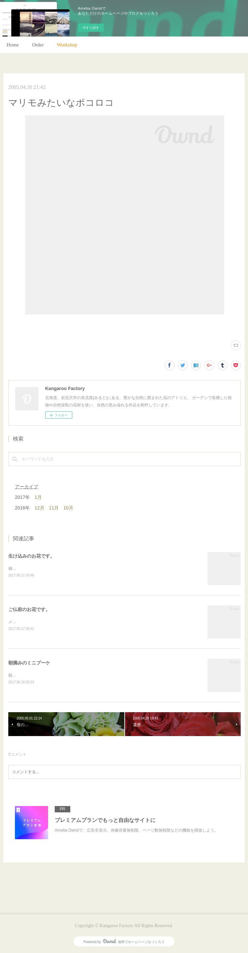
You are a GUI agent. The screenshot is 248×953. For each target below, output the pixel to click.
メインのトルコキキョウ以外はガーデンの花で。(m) (55, 622)
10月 (68, 508)
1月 (38, 497)
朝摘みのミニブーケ (29, 662)
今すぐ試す (91, 28)
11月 (54, 508)
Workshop (67, 44)
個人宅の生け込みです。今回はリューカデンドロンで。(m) (61, 568)
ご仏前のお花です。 (29, 609)
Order (38, 44)
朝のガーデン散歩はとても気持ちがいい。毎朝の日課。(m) (61, 675)
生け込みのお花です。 (31, 556)
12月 (39, 508)
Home (13, 44)
